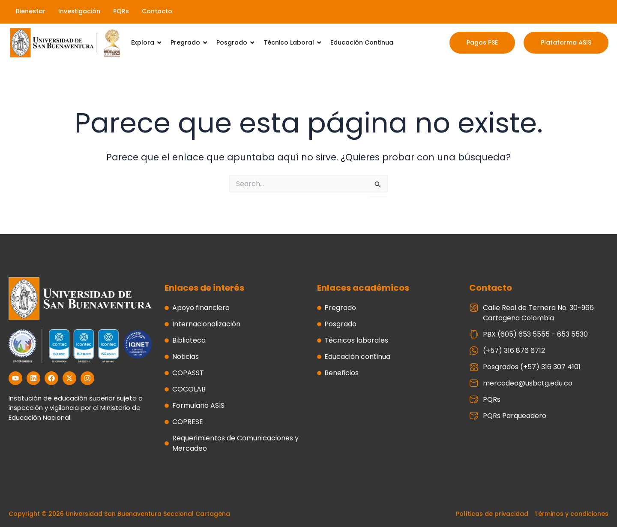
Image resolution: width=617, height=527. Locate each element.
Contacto (157, 11)
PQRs (121, 11)
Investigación (79, 11)
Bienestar (30, 11)
